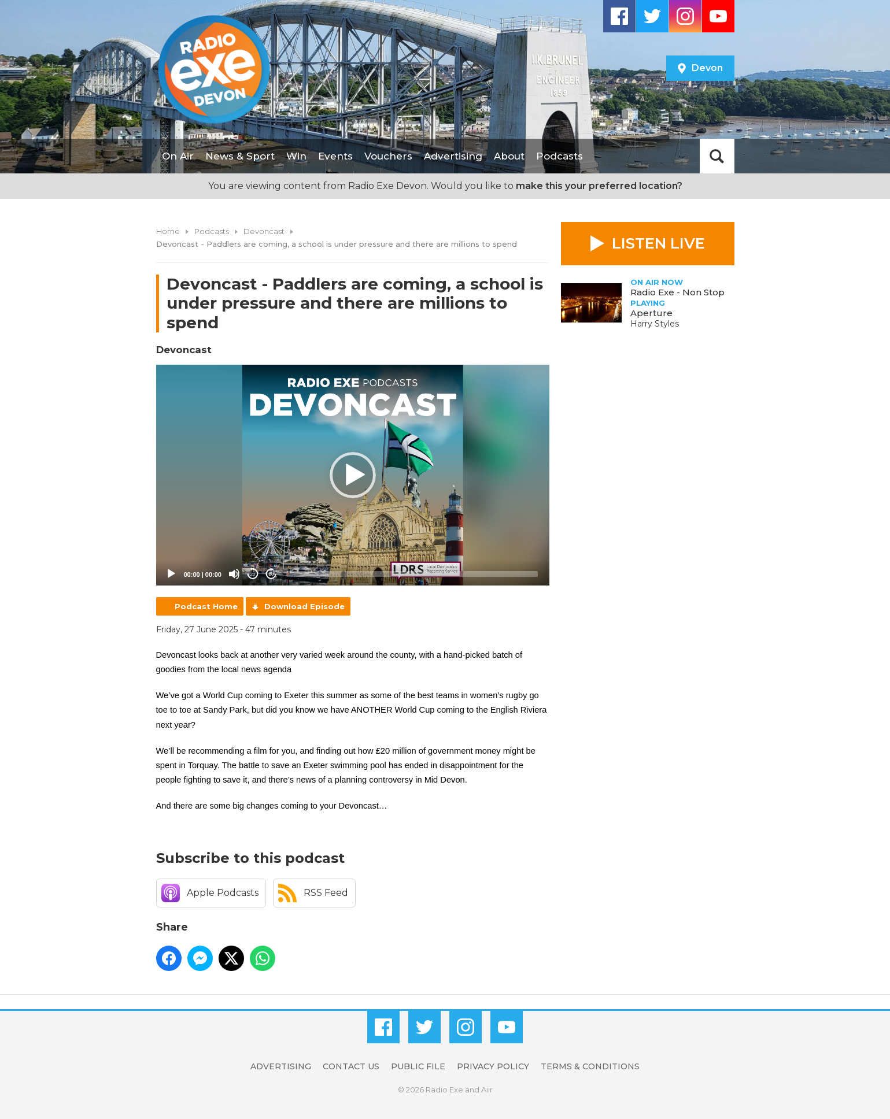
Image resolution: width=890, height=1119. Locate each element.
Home (168, 231)
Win (296, 156)
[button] (353, 475)
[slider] (412, 574)
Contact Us (351, 1066)
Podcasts (559, 156)
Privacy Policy (493, 1066)
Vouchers (388, 156)
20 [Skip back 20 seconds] (253, 574)
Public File (418, 1066)
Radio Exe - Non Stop (677, 292)
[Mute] (234, 574)
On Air (178, 156)
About (509, 156)
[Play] (171, 574)
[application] (352, 475)
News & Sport (240, 156)
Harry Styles (654, 323)
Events (335, 156)
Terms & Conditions (590, 1066)
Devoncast (264, 231)
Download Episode (304, 606)
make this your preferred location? (599, 185)
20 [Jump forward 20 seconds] (271, 574)
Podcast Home (206, 606)
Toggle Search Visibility (717, 156)
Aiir (487, 1089)
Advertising (453, 156)
